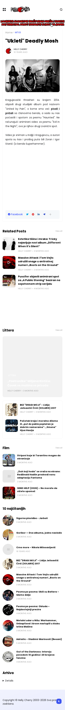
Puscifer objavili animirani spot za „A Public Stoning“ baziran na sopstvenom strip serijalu (39, 280)
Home (9, 32)
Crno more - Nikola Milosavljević (36, 547)
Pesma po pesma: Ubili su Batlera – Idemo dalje (37, 593)
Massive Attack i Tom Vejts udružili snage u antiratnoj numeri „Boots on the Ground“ (38, 261)
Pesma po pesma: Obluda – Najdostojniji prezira (33, 608)
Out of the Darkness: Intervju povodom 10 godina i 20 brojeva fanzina (35, 654)
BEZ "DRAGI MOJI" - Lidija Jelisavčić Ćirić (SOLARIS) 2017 (38, 406)
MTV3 (18, 32)
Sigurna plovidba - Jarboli (32, 518)
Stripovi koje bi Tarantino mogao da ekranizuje (38, 457)
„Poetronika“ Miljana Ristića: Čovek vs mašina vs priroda (29, 383)
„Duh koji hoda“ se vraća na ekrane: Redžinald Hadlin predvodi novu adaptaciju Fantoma (38, 474)
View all (58, 231)
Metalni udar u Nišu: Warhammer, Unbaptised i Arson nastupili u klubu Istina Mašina (38, 623)
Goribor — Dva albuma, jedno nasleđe (39, 532)
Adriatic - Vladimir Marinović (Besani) (39, 639)
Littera (12, 375)
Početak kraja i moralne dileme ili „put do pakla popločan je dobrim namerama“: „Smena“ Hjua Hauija (39, 425)
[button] (50, 214)
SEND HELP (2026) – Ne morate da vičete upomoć (37, 490)
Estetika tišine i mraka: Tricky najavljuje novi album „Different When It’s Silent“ (39, 242)
